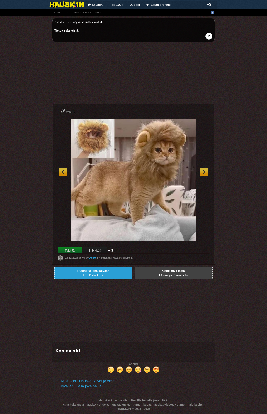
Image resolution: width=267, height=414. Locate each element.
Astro (92, 257)
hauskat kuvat (81, 12)
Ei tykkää (94, 250)
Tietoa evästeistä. (66, 30)
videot (99, 12)
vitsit (56, 12)
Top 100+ (116, 4)
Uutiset (135, 4)
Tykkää (69, 250)
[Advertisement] (133, 74)
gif (66, 12)
